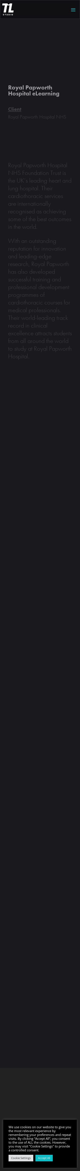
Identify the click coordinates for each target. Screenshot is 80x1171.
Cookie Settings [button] (21, 1158)
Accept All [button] (44, 1158)
